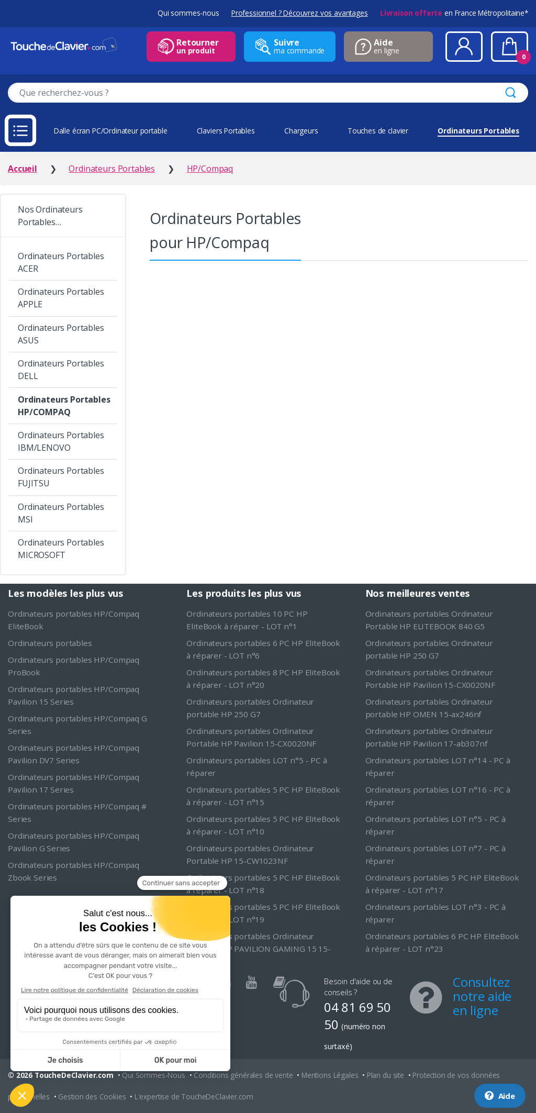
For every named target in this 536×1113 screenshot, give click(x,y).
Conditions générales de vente (243, 1075)
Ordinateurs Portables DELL (61, 370)
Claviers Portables (226, 131)
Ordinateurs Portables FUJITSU (61, 477)
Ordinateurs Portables (478, 131)
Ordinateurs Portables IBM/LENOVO (61, 441)
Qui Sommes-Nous (153, 1075)
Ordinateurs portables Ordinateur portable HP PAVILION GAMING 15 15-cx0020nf (258, 948)
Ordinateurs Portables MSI (61, 513)
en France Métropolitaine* (454, 13)
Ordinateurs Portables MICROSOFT (61, 549)
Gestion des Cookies (92, 1096)
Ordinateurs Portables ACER (61, 262)
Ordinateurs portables (50, 643)
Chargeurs (301, 131)
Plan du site (385, 1075)
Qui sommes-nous (188, 13)
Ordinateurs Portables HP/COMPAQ (64, 406)
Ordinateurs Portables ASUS (61, 334)
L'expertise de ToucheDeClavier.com (194, 1096)
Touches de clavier (378, 131)
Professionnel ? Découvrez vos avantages (299, 13)
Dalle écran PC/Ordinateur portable (111, 131)
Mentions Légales (330, 1075)
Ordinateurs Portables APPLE (61, 298)
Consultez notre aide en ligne (482, 996)
